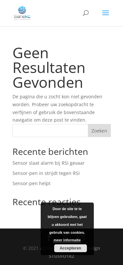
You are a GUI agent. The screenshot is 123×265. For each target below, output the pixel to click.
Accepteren (70, 248)
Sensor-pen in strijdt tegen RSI (46, 173)
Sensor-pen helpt (31, 183)
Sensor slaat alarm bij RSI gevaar (48, 163)
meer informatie (67, 240)
